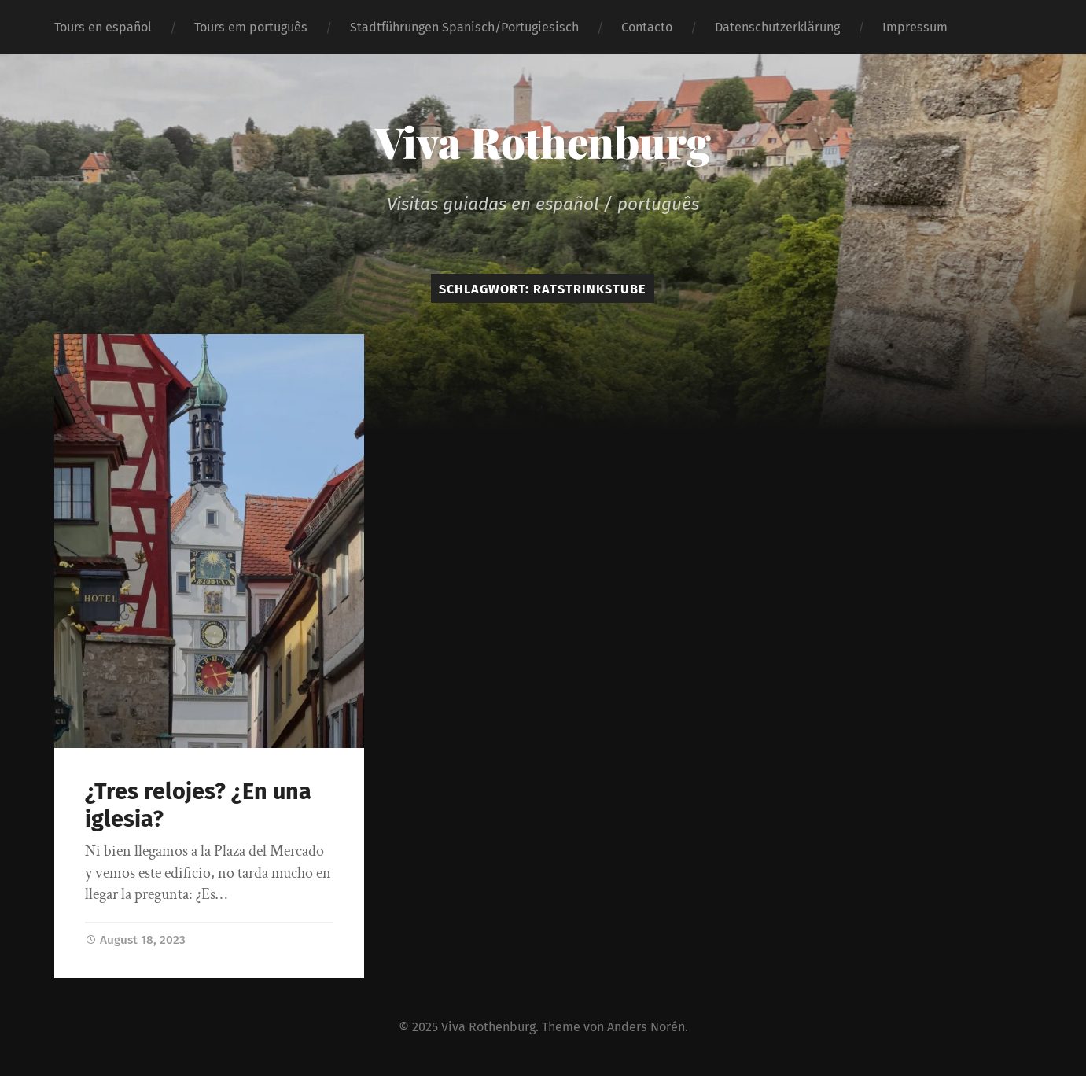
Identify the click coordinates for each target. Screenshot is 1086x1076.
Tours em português (250, 27)
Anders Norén (646, 1026)
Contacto (646, 27)
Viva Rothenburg (543, 141)
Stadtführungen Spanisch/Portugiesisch (464, 27)
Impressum (915, 27)
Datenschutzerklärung (777, 27)
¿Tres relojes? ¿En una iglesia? (198, 805)
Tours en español (103, 27)
